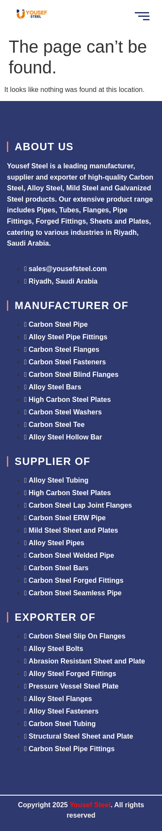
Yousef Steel (90, 805)
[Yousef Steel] (31, 14)
